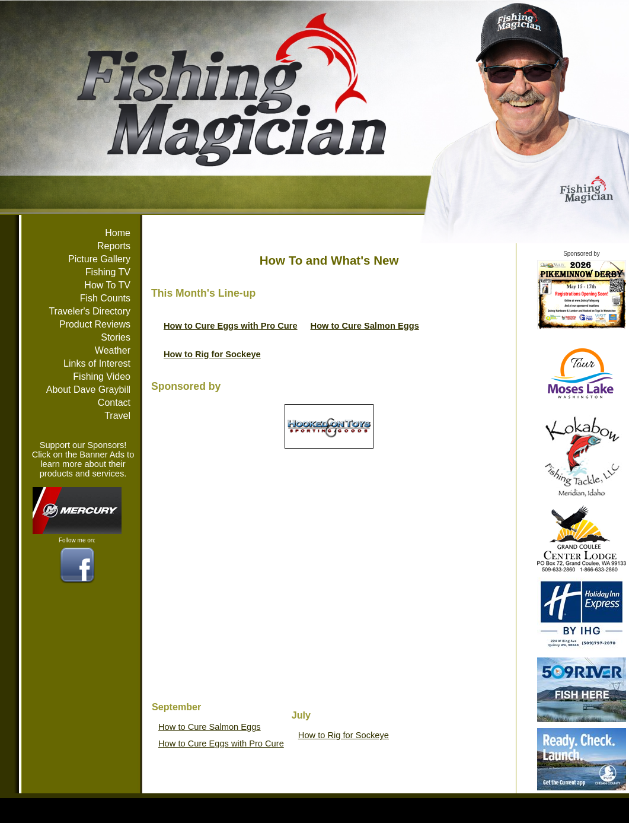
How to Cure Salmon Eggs (365, 326)
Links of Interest (96, 363)
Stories (115, 337)
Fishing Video (101, 376)
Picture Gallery (99, 259)
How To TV (107, 285)
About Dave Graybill (88, 390)
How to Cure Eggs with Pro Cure (231, 326)
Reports (113, 246)
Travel (117, 416)
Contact (114, 403)
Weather (112, 350)
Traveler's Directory (89, 311)
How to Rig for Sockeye (212, 354)
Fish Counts (105, 298)
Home (117, 233)
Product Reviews (94, 324)
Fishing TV (107, 272)
